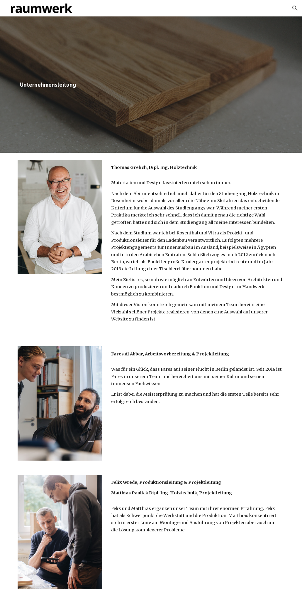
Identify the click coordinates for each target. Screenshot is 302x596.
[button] (295, 8)
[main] (105, 85)
